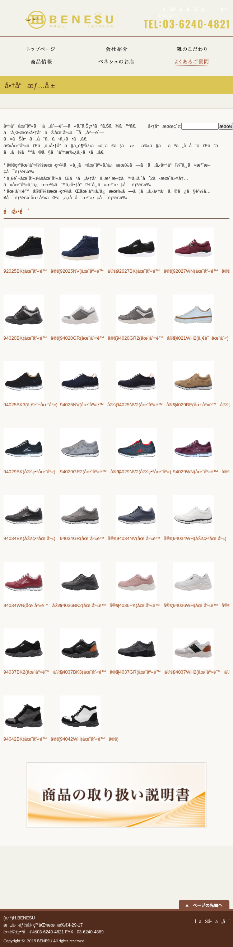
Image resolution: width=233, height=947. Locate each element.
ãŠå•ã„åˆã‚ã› (186, 9)
